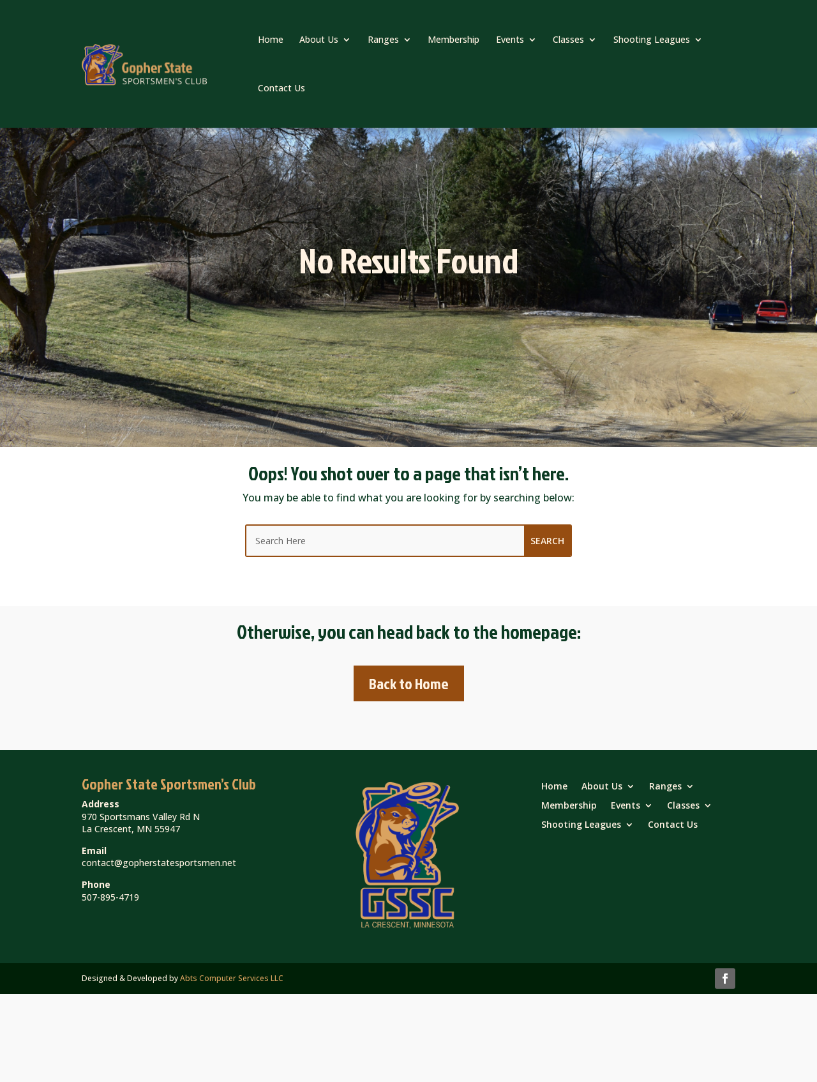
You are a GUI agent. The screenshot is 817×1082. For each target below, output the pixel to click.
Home (270, 39)
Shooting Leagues (651, 39)
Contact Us (281, 88)
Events (510, 39)
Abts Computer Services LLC (231, 978)
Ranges (383, 39)
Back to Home (409, 683)
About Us (318, 39)
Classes (568, 39)
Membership (453, 39)
